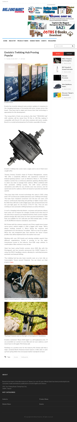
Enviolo (16, 357)
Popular (69, 53)
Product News (22, 41)
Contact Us (5, 1)
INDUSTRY (12, 41)
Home (5, 41)
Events (43, 41)
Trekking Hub (24, 357)
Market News (35, 41)
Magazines (52, 41)
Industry (5, 399)
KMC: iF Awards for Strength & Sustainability (67, 61)
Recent (58, 53)
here (11, 262)
